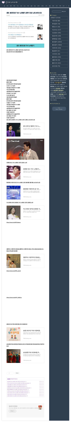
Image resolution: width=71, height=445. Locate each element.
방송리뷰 (56, 36)
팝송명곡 (56, 51)
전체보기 (55, 17)
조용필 (61, 84)
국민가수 (62, 88)
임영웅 (51, 94)
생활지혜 (56, 60)
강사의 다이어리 (11, 2)
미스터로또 (52, 88)
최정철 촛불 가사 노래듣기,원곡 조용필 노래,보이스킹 (16, 405)
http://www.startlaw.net (13, 22)
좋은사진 (56, 63)
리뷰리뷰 (56, 48)
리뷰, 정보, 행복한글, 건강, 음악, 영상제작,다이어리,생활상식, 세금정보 (23, 427)
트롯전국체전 (57, 98)
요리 (46, 5)
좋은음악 (8, 15)
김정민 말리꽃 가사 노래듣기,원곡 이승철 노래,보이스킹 (16, 415)
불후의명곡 (60, 78)
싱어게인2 (55, 74)
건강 (21, 5)
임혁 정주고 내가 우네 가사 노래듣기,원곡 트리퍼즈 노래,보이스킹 (18, 407)
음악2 (43, 5)
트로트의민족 (60, 92)
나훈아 (58, 74)
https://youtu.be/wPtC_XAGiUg (14, 297)
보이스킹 (65, 78)
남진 (56, 86)
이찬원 (60, 76)
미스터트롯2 (53, 96)
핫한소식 (56, 26)
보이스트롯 (52, 76)
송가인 (64, 92)
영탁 (62, 74)
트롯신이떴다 (56, 80)
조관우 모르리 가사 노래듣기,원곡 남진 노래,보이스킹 (16, 413)
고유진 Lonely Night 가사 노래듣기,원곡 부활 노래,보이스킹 (17, 410)
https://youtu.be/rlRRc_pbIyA (14, 270)
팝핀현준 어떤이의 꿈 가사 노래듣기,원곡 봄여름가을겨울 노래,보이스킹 (23, 182)
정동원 (64, 74)
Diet (24, 5)
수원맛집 (55, 100)
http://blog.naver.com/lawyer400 (15, 32)
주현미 (58, 86)
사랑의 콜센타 (53, 92)
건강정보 (56, 33)
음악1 (39, 5)
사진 (56, 5)
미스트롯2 (64, 76)
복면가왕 (61, 94)
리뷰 (28, 5)
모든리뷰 (52, 82)
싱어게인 (52, 98)
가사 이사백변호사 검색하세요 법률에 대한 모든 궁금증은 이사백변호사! (21, 37)
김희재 (57, 96)
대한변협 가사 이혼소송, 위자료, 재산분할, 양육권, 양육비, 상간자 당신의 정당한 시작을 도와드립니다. (21, 27)
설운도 (65, 94)
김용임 (61, 86)
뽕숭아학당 (63, 98)
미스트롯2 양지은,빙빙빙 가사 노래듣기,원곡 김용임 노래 (20, 202)
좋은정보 (56, 57)
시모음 (57, 76)
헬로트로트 (61, 96)
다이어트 (56, 54)
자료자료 (56, 20)
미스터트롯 (56, 94)
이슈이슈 (56, 30)
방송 (35, 5)
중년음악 (57, 42)
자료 (7, 5)
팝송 (50, 5)
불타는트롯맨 (53, 84)
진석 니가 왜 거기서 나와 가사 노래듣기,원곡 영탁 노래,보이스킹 (18, 402)
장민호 (56, 78)
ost (64, 84)
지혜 (60, 5)
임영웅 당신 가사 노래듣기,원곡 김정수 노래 (17, 162)
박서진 (64, 80)
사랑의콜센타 (58, 82)
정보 (53, 5)
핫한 (14, 5)
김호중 (51, 90)
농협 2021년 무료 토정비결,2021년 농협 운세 (17, 324)
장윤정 (61, 80)
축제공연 (56, 24)
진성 (51, 74)
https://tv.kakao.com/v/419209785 (15, 53)
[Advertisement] (25, 378)
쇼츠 (63, 5)
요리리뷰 (56, 66)
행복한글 (56, 39)
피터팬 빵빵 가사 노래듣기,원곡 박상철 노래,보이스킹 (16, 404)
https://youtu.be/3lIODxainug (14, 222)
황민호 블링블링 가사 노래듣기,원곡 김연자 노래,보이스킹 (17, 408)
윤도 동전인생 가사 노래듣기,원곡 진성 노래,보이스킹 (24, 13)
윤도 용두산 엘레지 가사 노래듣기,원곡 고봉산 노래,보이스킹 (21, 119)
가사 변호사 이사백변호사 (14, 34)
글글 (31, 5)
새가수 (58, 84)
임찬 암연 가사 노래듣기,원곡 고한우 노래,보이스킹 (16, 400)
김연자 (51, 80)
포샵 (51, 100)
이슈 (18, 5)
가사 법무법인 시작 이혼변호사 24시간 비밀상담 (20, 24)
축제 (11, 5)
